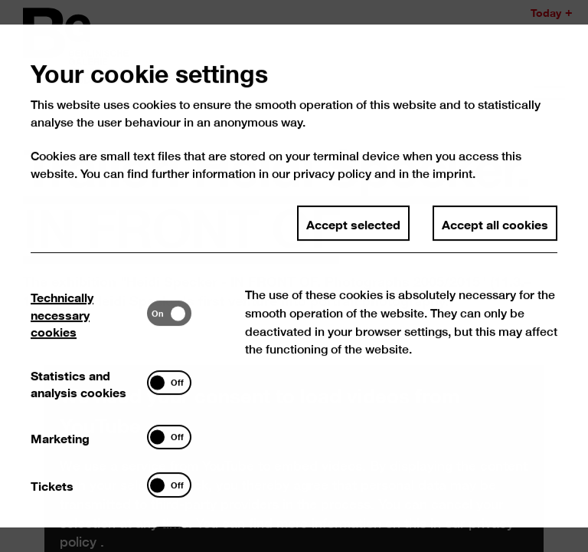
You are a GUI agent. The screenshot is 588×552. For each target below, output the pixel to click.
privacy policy (332, 183)
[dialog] (294, 276)
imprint (452, 183)
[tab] (89, 323)
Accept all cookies (495, 233)
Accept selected (353, 233)
